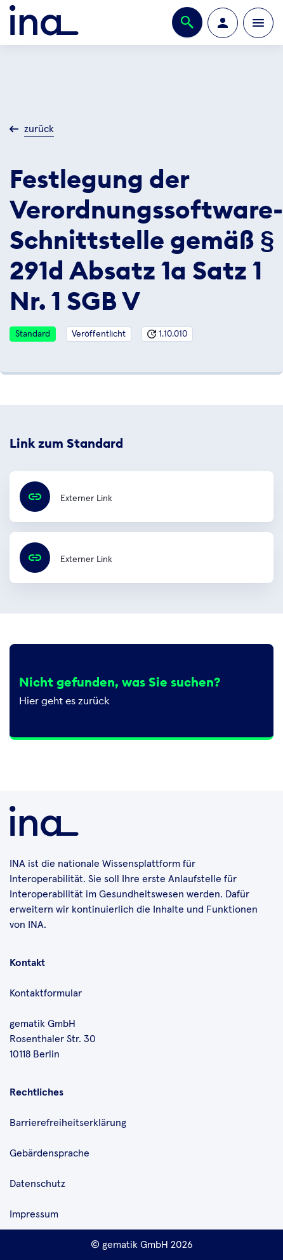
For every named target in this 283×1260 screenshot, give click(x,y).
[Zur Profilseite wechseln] (222, 23)
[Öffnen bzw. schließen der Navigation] (258, 23)
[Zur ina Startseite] (44, 22)
